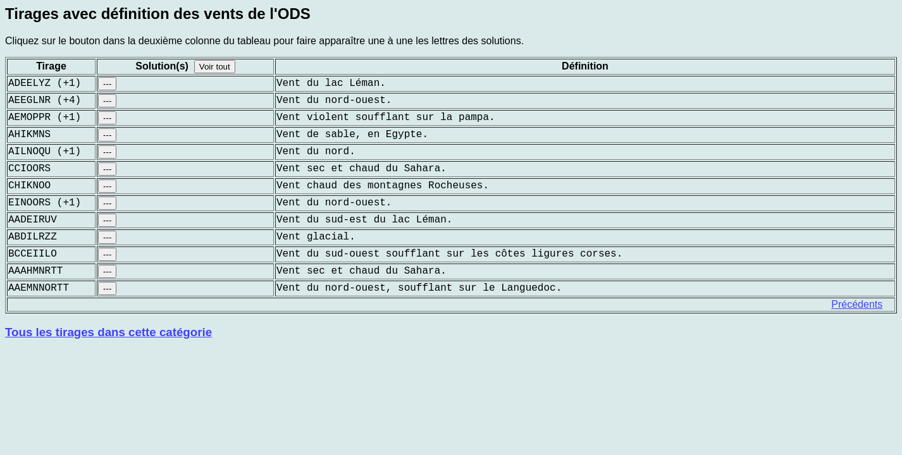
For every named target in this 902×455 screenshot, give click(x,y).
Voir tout (214, 66)
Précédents (856, 304)
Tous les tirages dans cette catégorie (108, 332)
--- (107, 83)
